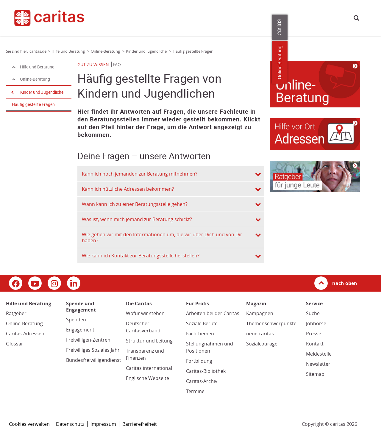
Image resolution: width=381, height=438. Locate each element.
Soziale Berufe (202, 323)
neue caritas (260, 333)
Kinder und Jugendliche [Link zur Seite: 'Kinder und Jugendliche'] (147, 51)
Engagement (80, 329)
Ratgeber (16, 313)
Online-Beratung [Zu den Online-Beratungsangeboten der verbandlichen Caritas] (373, 62)
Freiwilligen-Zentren (88, 340)
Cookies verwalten (29, 424)
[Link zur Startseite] (53, 17)
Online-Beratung (24, 323)
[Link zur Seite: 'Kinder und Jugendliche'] (315, 84)
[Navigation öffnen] (12, 92)
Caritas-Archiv (201, 381)
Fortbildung (199, 361)
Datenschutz (70, 424)
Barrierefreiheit (139, 424)
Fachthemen (200, 333)
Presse (305, 17)
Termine (195, 391)
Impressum (103, 424)
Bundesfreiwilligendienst (93, 360)
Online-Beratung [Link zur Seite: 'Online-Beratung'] (106, 51)
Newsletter (318, 364)
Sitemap (315, 374)
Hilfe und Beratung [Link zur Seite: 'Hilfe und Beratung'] (68, 51)
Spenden (76, 319)
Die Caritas (255, 17)
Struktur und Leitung (149, 340)
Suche (356, 17)
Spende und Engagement (190, 17)
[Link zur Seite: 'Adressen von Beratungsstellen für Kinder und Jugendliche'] (315, 134)
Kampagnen (259, 313)
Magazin (229, 17)
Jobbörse (316, 323)
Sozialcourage (261, 343)
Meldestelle (319, 354)
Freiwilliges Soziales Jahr (93, 350)
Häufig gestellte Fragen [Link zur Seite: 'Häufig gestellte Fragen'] (193, 51)
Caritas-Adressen (25, 333)
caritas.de (113, 17)
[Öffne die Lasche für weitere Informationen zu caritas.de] (373, 27)
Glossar (14, 343)
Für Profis (282, 17)
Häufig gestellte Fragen (33, 104)
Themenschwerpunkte (271, 323)
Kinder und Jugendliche (41, 92)
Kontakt (315, 343)
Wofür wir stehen (145, 313)
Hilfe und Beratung (141, 17)
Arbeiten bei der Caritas (212, 313)
